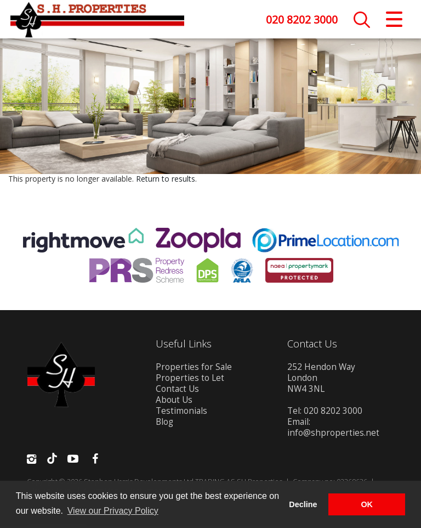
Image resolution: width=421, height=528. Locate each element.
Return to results (165, 180)
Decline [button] (303, 504)
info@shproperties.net (333, 434)
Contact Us (177, 390)
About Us (174, 401)
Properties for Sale (194, 368)
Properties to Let (190, 379)
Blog (164, 423)
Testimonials (181, 412)
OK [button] (367, 504)
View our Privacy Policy (112, 510)
